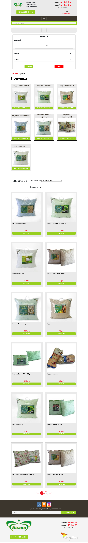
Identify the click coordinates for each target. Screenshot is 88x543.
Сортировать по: (35, 181)
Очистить (59, 66)
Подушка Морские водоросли (21, 324)
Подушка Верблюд (52, 324)
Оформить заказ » (66, 13)
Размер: (17, 53)
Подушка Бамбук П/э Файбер (21, 374)
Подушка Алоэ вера (18, 274)
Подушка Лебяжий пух (19, 223)
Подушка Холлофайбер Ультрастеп (23, 475)
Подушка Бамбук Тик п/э (54, 424)
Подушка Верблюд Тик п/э (55, 475)
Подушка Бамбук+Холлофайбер (56, 223)
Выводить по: (34, 187)
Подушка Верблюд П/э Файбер (56, 274)
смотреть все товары (21, 108)
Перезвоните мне (25, 12)
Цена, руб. (17, 40)
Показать (29, 66)
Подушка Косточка (52, 374)
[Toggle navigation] (44, 18)
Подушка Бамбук (17, 424)
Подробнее (27, 233)
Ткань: (16, 59)
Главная (14, 74)
